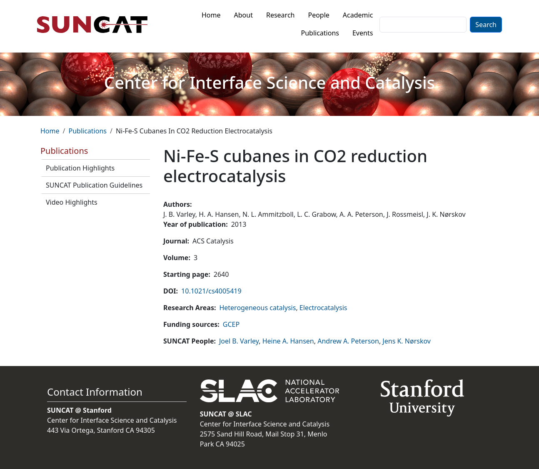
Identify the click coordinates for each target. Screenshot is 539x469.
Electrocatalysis (323, 307)
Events (362, 33)
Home (211, 15)
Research (280, 15)
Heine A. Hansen (288, 341)
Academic (358, 15)
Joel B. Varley (239, 341)
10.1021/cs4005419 (211, 291)
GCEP (231, 324)
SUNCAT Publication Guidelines (94, 185)
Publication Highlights (80, 168)
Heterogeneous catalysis (257, 307)
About (243, 15)
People (318, 15)
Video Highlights (71, 202)
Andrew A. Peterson (348, 341)
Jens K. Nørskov (406, 341)
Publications (320, 33)
